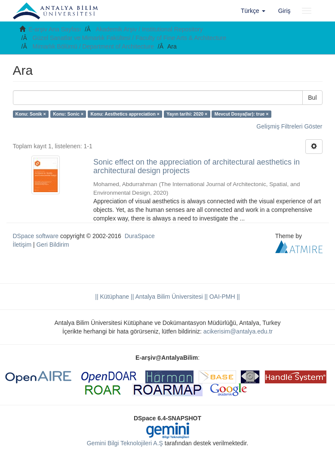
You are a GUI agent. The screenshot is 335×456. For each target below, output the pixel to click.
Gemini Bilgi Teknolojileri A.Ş (125, 443)
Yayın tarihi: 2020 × (186, 113)
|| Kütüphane (112, 296)
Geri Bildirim (52, 244)
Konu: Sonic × (68, 113)
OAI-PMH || (224, 296)
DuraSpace (140, 236)
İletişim (22, 244)
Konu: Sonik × (30, 113)
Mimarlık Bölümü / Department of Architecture (93, 46)
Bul (312, 97)
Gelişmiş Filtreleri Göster (289, 126)
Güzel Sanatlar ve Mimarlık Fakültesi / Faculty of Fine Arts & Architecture (130, 37)
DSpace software (36, 236)
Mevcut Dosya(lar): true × (242, 113)
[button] (253, 10)
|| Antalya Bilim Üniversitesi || (168, 296)
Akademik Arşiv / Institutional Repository (149, 29)
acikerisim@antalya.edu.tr (238, 331)
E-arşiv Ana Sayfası (54, 29)
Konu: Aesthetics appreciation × (125, 113)
